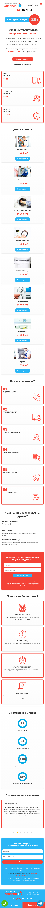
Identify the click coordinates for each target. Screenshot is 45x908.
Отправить (22, 862)
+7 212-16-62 (22, 10)
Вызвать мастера (22, 59)
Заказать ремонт (22, 158)
